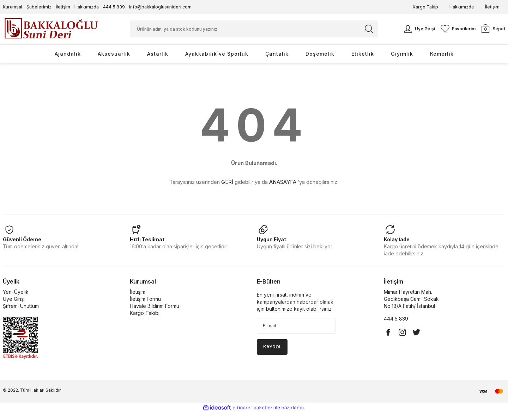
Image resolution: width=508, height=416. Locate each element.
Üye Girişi (14, 302)
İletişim (63, 7)
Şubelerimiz (39, 7)
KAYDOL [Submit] (272, 350)
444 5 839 (114, 7)
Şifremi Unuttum (21, 309)
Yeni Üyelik (16, 295)
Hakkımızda (86, 7)
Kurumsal (12, 7)
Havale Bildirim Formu (154, 309)
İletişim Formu (145, 302)
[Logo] (51, 30)
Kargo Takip (425, 7)
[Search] (254, 30)
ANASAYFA (282, 185)
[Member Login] (418, 30)
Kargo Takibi (144, 316)
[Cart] (492, 30)
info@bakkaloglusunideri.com (160, 7)
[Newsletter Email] (296, 329)
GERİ (227, 185)
